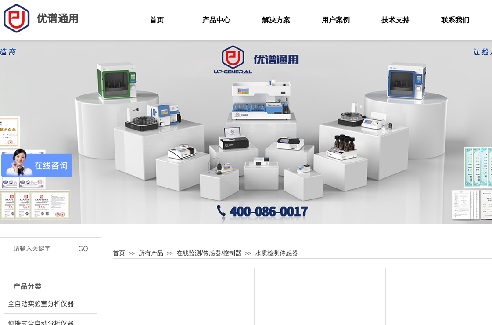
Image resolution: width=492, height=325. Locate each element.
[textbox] (41, 248)
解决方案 (276, 20)
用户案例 (336, 20)
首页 (119, 252)
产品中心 (216, 20)
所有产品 (151, 252)
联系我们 (455, 20)
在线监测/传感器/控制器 (208, 252)
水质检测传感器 (276, 252)
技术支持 (395, 20)
